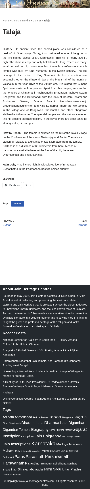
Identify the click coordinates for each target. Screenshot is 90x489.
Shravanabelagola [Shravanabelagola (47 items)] (30, 469)
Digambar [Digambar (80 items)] (76, 423)
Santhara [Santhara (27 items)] (72, 463)
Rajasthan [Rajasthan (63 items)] (33, 463)
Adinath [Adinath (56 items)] (8, 417)
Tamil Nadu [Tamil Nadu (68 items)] (52, 469)
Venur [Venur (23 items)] (18, 474)
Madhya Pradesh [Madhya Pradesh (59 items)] (69, 444)
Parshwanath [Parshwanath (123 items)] (57, 456)
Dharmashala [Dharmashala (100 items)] (56, 422)
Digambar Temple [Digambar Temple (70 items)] (16, 430)
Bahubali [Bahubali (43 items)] (55, 417)
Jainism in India (21, 20)
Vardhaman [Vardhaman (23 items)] (8, 474)
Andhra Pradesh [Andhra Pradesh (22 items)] (41, 417)
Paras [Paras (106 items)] (19, 456)
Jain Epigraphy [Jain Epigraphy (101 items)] (48, 436)
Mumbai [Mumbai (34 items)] (47, 450)
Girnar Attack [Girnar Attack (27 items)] (64, 430)
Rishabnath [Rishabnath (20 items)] (46, 463)
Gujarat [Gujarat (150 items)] (79, 429)
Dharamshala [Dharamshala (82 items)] (32, 423)
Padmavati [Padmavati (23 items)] (8, 457)
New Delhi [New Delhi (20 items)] (74, 451)
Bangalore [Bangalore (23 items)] (67, 417)
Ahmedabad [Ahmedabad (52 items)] (23, 417)
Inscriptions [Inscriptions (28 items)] (27, 436)
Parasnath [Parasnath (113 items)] (35, 456)
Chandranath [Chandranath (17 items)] (15, 423)
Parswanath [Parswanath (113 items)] (13, 463)
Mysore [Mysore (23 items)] (56, 451)
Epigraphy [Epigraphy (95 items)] (40, 429)
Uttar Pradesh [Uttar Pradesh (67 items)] (72, 469)
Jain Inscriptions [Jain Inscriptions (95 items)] (17, 444)
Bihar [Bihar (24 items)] (5, 423)
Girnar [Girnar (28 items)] (52, 430)
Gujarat (37, 20)
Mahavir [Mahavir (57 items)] (8, 450)
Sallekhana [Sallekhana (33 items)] (59, 463)
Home (6, 20)
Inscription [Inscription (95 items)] (11, 436)
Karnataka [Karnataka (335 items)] (43, 443)
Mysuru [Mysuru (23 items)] (64, 451)
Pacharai (8, 392)
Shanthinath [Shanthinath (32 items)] (10, 469)
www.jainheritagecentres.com (37, 480)
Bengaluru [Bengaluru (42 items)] (80, 417)
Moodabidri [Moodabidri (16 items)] (36, 451)
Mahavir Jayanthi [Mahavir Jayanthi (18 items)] (23, 451)
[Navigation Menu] (83, 4)
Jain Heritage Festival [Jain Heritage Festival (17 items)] (71, 437)
